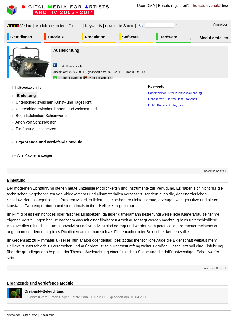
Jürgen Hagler (58, 297)
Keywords (93, 26)
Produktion (95, 37)
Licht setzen (156, 99)
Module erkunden (50, 26)
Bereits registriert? (174, 5)
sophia (79, 66)
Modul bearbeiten (100, 77)
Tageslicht (179, 105)
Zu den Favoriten (70, 77)
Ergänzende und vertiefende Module (49, 142)
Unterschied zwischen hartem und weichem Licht (58, 109)
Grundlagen (21, 37)
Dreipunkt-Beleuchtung (44, 291)
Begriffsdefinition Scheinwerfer (42, 115)
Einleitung (26, 95)
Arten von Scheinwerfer (35, 122)
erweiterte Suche (119, 26)
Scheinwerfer (157, 93)
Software (130, 37)
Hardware (168, 37)
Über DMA (146, 5)
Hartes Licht (175, 99)
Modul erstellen (214, 38)
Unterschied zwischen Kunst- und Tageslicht (54, 102)
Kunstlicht (163, 105)
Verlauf (19, 26)
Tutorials (56, 37)
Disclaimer (47, 315)
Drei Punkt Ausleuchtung (185, 93)
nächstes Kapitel (215, 171)
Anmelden (220, 25)
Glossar (75, 26)
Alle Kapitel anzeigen (32, 155)
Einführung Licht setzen (36, 129)
